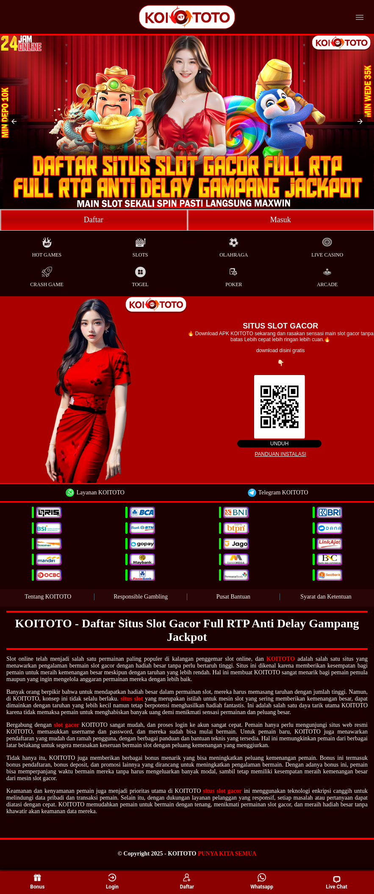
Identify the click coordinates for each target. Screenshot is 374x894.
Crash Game (46, 274)
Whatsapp (261, 882)
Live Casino (327, 245)
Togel (140, 274)
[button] (14, 121)
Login (112, 882)
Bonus (37, 882)
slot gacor (66, 725)
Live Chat (336, 882)
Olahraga (233, 245)
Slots (140, 245)
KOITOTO (280, 659)
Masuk (280, 219)
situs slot (132, 698)
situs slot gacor (222, 791)
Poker (233, 274)
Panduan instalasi (280, 454)
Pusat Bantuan (233, 596)
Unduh (279, 444)
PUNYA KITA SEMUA (227, 853)
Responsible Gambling (141, 596)
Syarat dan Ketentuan (326, 596)
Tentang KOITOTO (48, 596)
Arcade (327, 274)
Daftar (93, 219)
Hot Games (46, 245)
